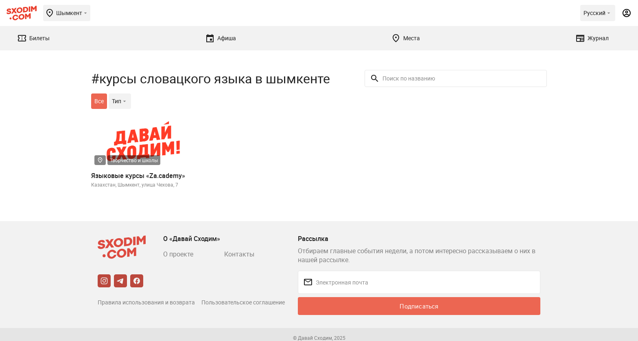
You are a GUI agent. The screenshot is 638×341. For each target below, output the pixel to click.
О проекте (178, 254)
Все (99, 101)
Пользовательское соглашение (243, 302)
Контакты (239, 254)
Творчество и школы (134, 160)
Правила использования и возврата (146, 302)
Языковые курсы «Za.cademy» (138, 176)
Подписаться (419, 306)
